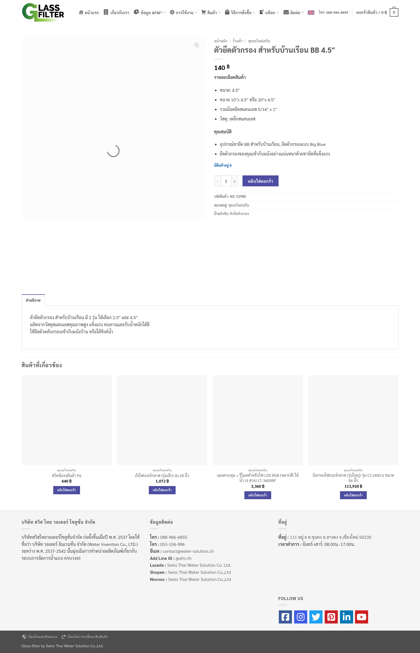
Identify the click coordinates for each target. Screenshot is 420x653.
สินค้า (211, 12)
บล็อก (269, 12)
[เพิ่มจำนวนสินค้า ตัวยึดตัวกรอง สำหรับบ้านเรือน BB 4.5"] (235, 180)
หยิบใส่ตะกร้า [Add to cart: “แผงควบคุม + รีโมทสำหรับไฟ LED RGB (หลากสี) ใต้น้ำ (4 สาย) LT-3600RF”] (258, 495)
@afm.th (184, 558)
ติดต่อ (293, 12)
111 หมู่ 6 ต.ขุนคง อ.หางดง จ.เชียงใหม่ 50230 (330, 537)
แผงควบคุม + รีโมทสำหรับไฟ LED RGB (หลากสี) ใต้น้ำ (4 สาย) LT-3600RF (257, 478)
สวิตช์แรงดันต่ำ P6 (66, 475)
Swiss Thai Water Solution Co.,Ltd (199, 572)
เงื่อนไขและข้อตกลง (39, 636)
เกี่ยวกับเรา (116, 12)
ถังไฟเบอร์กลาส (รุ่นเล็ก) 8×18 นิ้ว (162, 475)
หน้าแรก (88, 12)
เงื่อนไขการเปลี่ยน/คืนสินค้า (84, 636)
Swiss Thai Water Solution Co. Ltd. (199, 565)
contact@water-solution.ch (188, 551)
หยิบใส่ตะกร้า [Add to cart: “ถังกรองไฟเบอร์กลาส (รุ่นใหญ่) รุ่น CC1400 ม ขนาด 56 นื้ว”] (353, 495)
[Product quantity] (226, 180)
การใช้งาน (183, 12)
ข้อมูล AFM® (149, 12)
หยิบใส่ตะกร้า (260, 181)
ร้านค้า (238, 40)
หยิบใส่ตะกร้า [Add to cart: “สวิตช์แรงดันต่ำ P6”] (66, 490)
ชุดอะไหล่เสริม (259, 40)
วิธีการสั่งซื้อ (239, 12)
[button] (377, 12)
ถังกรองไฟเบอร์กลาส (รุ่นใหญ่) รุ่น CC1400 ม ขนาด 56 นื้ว (353, 478)
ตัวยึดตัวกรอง (239, 213)
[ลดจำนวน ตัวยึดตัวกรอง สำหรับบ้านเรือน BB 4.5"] (217, 180)
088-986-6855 (337, 12)
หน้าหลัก (220, 40)
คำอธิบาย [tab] (33, 300)
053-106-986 (172, 544)
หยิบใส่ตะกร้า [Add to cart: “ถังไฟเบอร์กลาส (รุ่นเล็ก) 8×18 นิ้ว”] (162, 490)
